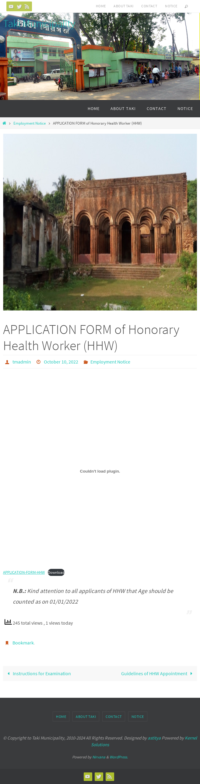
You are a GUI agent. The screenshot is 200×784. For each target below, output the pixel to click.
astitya (154, 738)
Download (56, 572)
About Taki (123, 6)
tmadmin (21, 362)
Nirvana (98, 757)
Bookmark (23, 643)
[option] (100, 222)
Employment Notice (29, 123)
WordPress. (119, 757)
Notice (171, 6)
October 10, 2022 (61, 362)
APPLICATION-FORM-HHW (24, 572)
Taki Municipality (39, 23)
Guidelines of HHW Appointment (158, 673)
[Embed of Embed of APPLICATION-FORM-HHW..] (100, 471)
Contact (149, 6)
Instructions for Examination (38, 673)
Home (101, 6)
